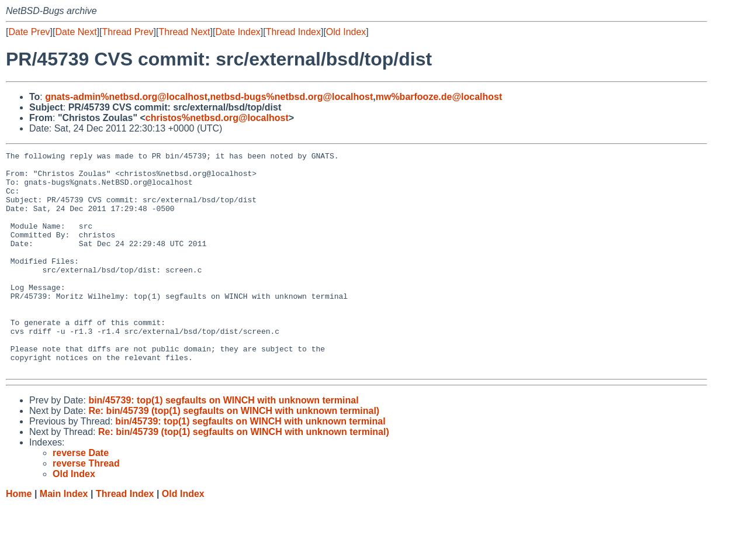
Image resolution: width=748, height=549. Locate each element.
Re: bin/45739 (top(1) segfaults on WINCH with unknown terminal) (233, 455)
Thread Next (184, 32)
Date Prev (29, 32)
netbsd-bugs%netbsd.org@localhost (291, 97)
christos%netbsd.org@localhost (217, 118)
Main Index (64, 538)
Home (19, 538)
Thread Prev (128, 32)
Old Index (346, 32)
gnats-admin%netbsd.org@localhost (126, 97)
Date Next (75, 32)
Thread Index (293, 32)
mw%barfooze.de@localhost (439, 97)
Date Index (237, 32)
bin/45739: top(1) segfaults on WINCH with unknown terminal (223, 444)
